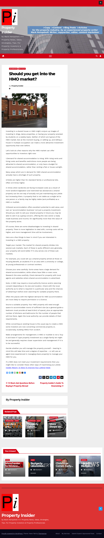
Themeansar (42, 533)
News (16, 420)
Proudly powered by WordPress (12, 533)
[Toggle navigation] (50, 56)
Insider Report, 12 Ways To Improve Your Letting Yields (28, 368)
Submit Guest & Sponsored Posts (83, 533)
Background (13, 68)
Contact (99, 533)
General (52, 420)
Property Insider (17, 86)
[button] (97, 56)
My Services (66, 533)
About (58, 533)
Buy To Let (22, 68)
